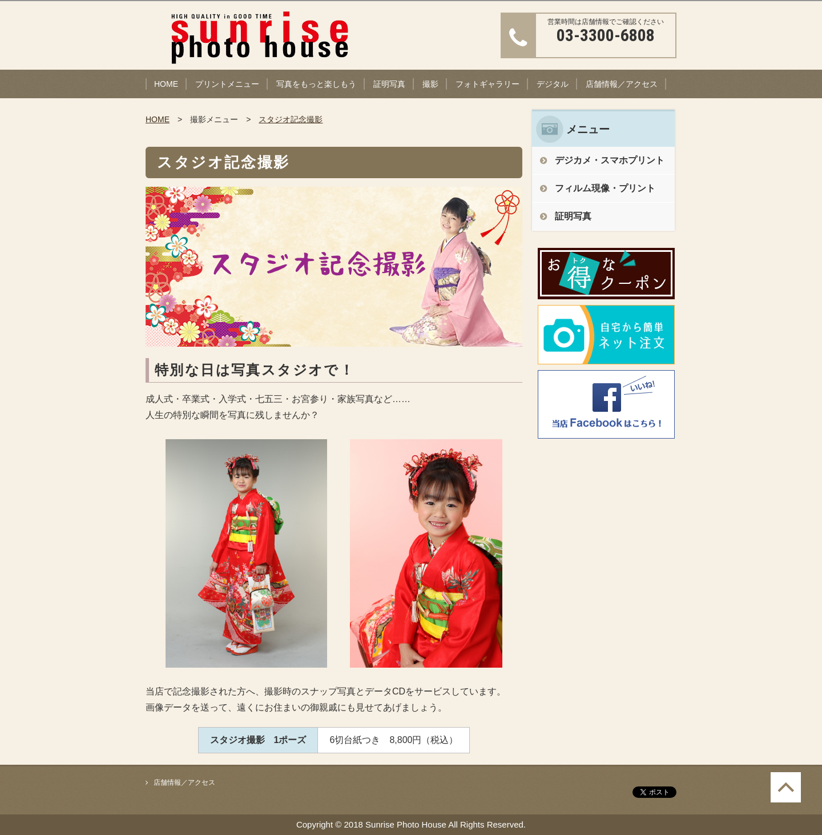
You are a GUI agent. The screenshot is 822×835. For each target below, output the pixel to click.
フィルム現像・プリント (605, 188)
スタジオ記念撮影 (291, 119)
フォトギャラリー (487, 84)
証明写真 (389, 84)
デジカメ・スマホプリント (609, 160)
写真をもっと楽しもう (316, 84)
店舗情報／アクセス (622, 84)
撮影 (430, 84)
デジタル (553, 84)
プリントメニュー (227, 84)
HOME (166, 84)
